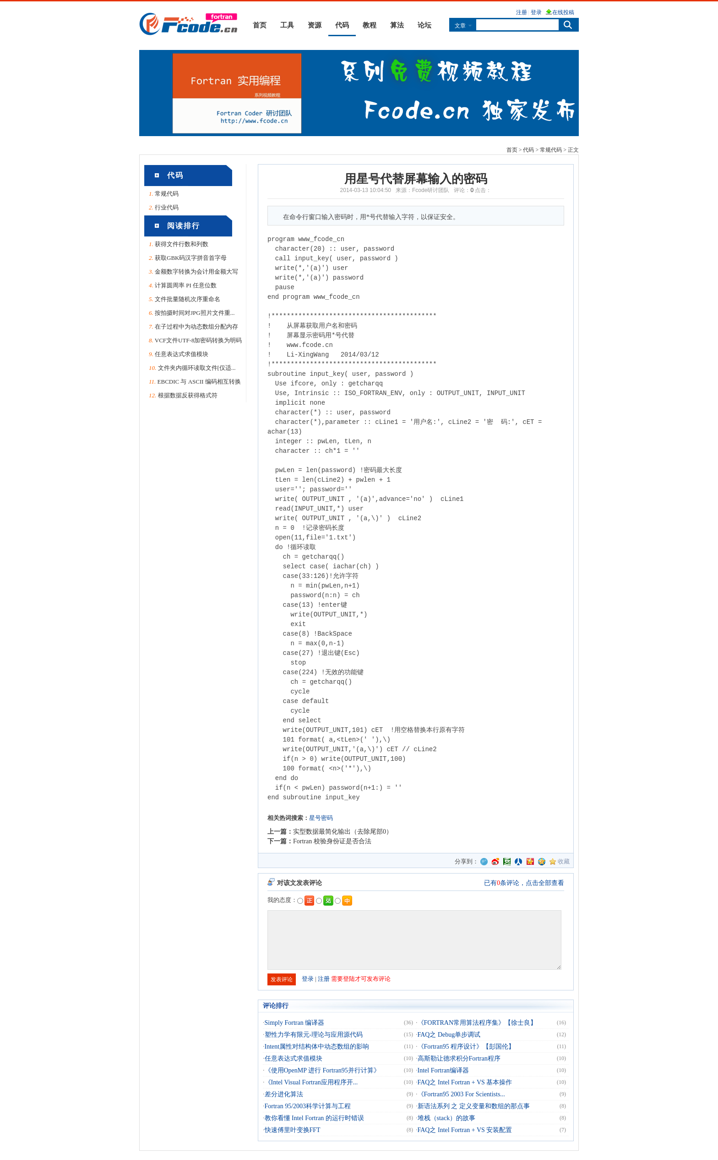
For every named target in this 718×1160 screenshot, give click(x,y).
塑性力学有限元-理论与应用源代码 (314, 1034)
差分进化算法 (284, 1094)
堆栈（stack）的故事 (447, 1118)
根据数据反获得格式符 (188, 395)
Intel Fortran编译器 (443, 1070)
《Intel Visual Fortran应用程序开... (311, 1082)
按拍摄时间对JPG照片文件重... (194, 312)
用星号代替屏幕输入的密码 (415, 179)
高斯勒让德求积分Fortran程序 (459, 1058)
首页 (260, 25)
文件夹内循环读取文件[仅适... (197, 367)
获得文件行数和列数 (181, 244)
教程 (369, 25)
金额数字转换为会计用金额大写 (196, 271)
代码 (342, 25)
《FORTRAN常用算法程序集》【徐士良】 (477, 1022)
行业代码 (167, 207)
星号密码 (321, 817)
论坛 (424, 25)
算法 (397, 25)
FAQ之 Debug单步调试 (449, 1034)
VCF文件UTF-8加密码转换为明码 (198, 340)
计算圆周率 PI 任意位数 (186, 285)
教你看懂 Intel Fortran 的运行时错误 (314, 1118)
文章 (460, 25)
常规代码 (551, 150)
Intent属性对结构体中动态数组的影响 (317, 1046)
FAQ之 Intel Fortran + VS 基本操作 (465, 1082)
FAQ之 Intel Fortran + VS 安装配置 (465, 1130)
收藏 (564, 861)
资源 (314, 25)
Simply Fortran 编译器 (295, 1022)
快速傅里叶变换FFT (293, 1130)
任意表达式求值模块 (181, 354)
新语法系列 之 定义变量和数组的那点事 (474, 1106)
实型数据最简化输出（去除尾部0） (342, 831)
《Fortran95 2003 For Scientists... (461, 1094)
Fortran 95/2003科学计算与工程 (308, 1106)
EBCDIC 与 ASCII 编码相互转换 (199, 381)
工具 (287, 25)
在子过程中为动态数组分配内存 (196, 326)
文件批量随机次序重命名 (187, 299)
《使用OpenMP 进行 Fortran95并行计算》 (322, 1070)
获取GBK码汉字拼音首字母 (191, 257)
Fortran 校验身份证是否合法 (332, 841)
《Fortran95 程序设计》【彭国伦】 (466, 1046)
